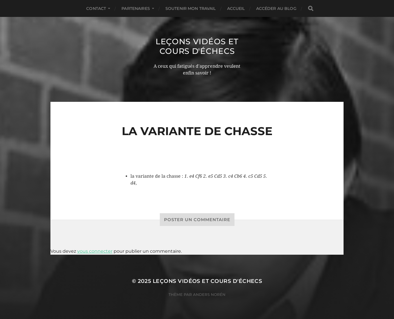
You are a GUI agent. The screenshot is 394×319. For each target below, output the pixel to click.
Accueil (236, 8)
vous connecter (94, 251)
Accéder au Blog (276, 8)
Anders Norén (209, 294)
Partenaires (135, 8)
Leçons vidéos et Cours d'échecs (197, 46)
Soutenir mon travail (190, 8)
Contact (96, 8)
